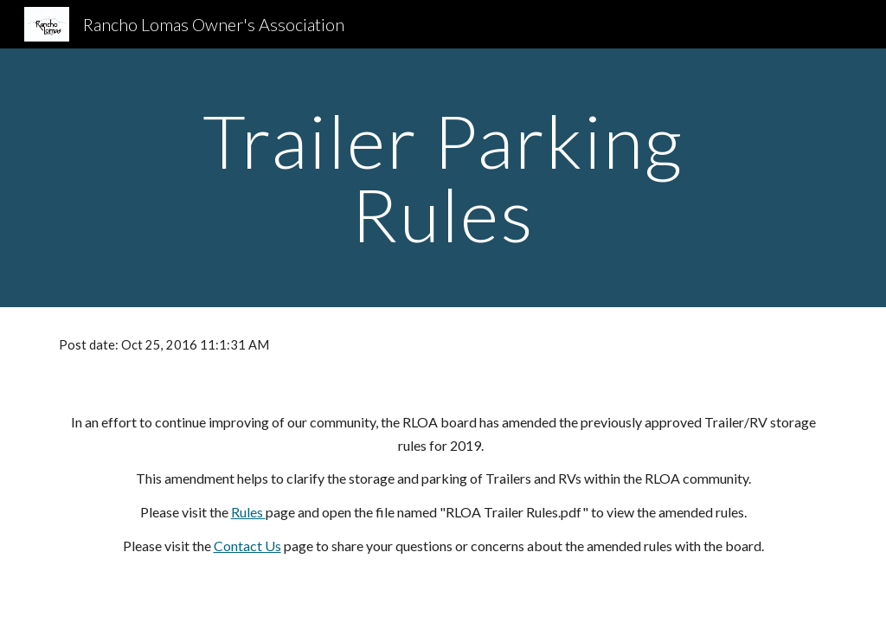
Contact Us (247, 545)
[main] (442, 178)
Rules (248, 512)
